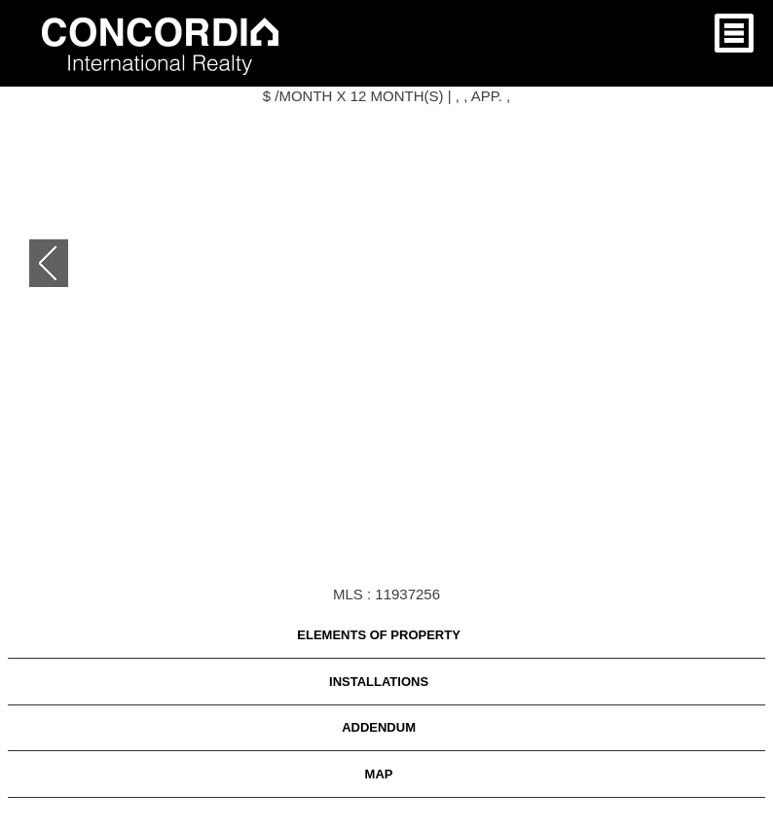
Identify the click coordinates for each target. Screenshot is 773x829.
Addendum (379, 727)
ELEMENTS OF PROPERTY (378, 635)
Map (379, 774)
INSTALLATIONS (378, 681)
